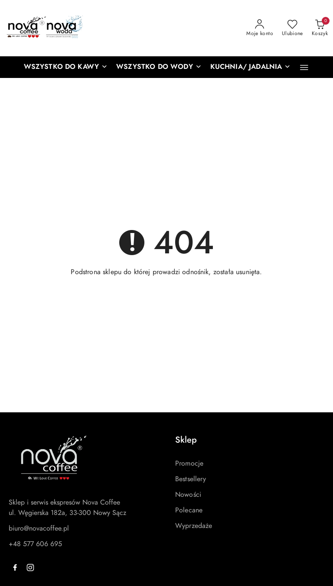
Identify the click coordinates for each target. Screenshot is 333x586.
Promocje (189, 463)
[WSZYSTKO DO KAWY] (66, 67)
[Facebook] (15, 567)
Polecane (188, 510)
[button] (304, 67)
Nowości (188, 494)
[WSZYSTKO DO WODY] (159, 67)
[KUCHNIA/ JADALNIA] (250, 67)
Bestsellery (190, 479)
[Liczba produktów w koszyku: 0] (320, 28)
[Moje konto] (259, 28)
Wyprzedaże (193, 526)
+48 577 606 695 (35, 544)
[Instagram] (30, 567)
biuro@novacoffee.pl (39, 528)
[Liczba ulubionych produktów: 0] (292, 28)
